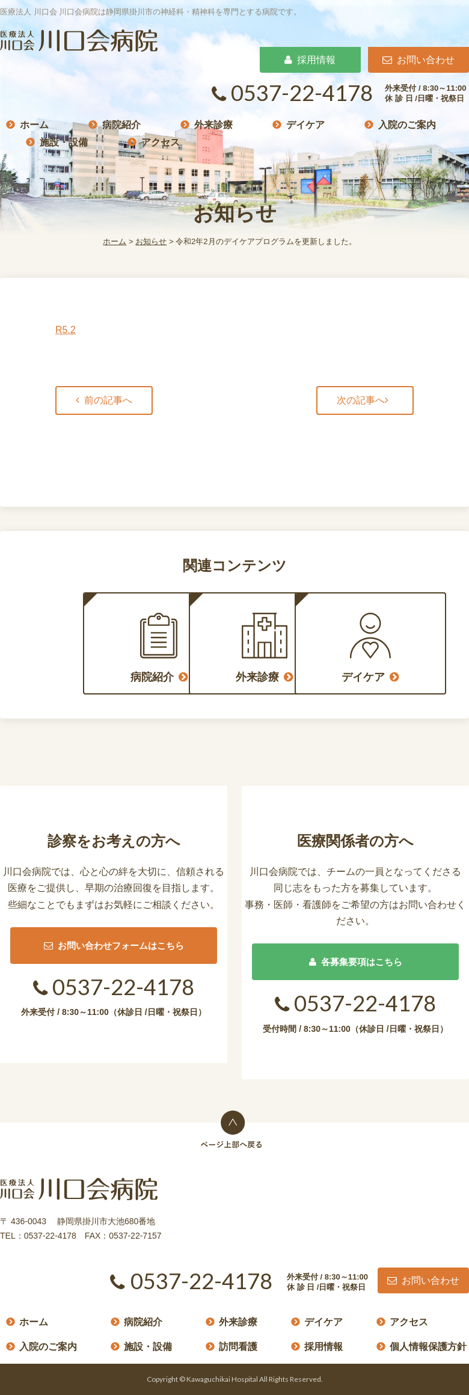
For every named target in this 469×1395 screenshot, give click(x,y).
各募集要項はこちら (355, 962)
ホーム (34, 124)
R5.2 (65, 330)
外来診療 (213, 124)
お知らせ (151, 241)
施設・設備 (64, 141)
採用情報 (310, 60)
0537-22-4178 (292, 92)
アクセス (160, 141)
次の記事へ (361, 400)
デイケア (305, 124)
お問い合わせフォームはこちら (114, 945)
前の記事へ (108, 400)
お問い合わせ (418, 60)
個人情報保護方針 (428, 1346)
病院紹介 (121, 124)
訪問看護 (238, 1346)
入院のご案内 (407, 124)
